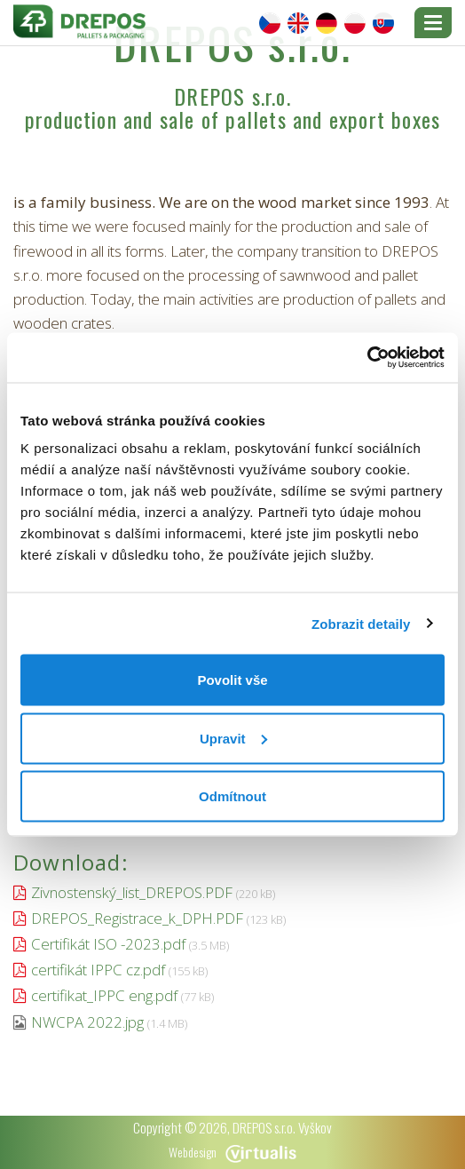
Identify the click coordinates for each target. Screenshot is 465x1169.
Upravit (233, 737)
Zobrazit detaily (361, 623)
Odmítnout (232, 796)
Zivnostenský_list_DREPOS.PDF (131, 892)
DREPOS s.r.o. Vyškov (282, 1127)
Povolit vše (232, 680)
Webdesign (232, 1151)
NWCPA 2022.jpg (87, 1022)
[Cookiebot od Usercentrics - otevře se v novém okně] (367, 358)
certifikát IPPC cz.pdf (98, 969)
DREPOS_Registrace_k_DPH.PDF (137, 918)
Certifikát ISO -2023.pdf (108, 944)
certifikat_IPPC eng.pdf (104, 995)
